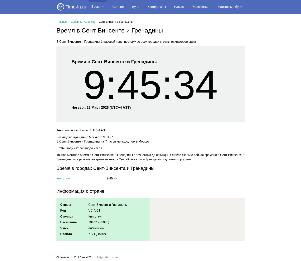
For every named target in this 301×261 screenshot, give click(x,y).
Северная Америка (83, 21)
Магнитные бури (229, 7)
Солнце (118, 7)
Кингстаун (63, 178)
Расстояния (200, 7)
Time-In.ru (75, 6)
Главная (61, 21)
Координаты (156, 7)
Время (96, 6)
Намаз (179, 7)
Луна (135, 7)
